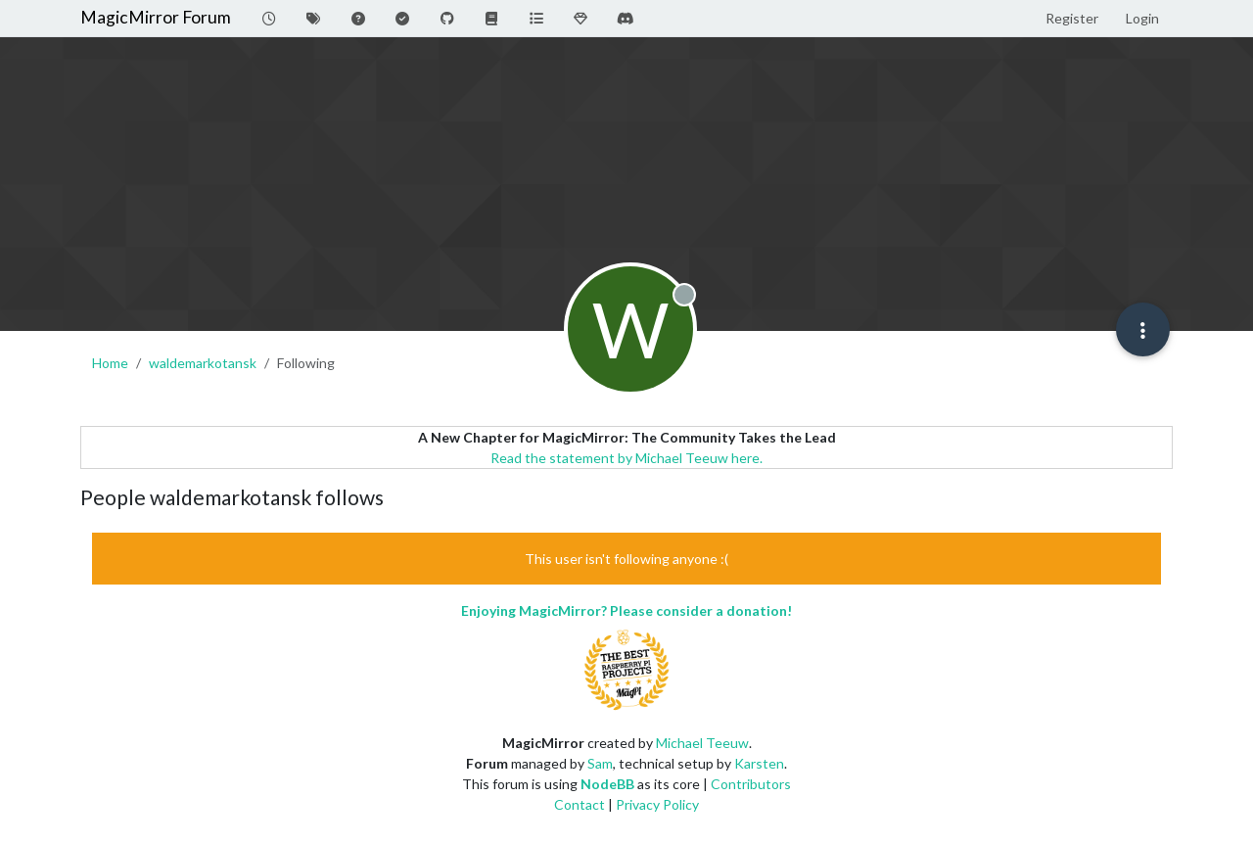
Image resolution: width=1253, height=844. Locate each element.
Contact (579, 804)
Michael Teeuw (702, 742)
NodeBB (607, 783)
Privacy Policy (657, 804)
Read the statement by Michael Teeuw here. (626, 457)
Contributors (751, 783)
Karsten (759, 763)
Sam (600, 763)
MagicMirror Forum (155, 17)
